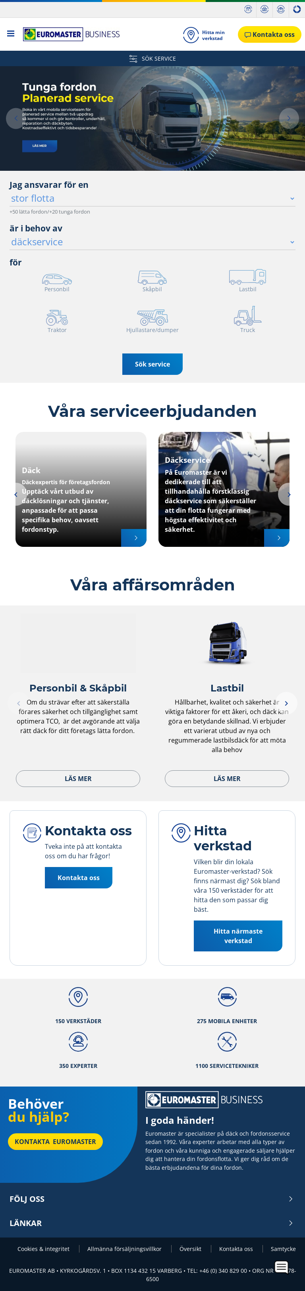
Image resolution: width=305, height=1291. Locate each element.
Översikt (191, 1249)
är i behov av (36, 228)
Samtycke (283, 1249)
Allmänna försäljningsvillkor (125, 1249)
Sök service (152, 364)
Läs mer (78, 778)
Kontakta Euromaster (55, 1141)
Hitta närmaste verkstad (238, 936)
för (16, 262)
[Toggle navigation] (11, 34)
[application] (281, 1268)
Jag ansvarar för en (49, 184)
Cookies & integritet (44, 1249)
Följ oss (151, 1199)
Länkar (151, 1223)
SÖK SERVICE (152, 58)
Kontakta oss (79, 877)
